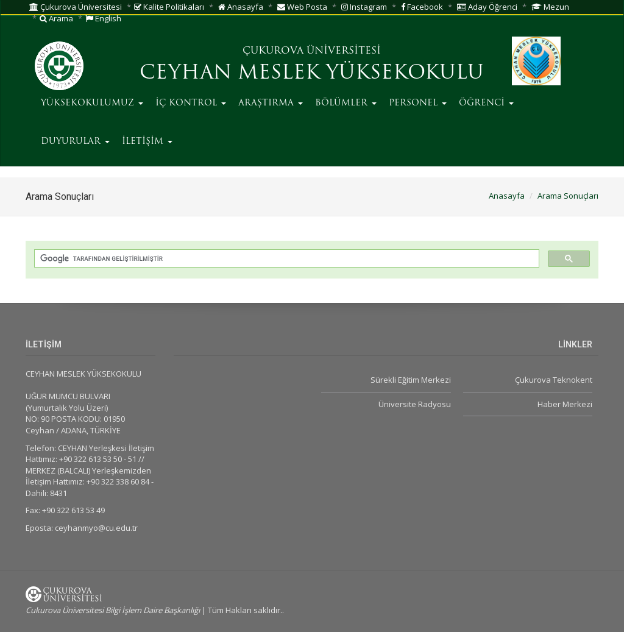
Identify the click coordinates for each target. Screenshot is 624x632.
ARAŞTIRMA (270, 103)
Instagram (364, 6)
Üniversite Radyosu (414, 404)
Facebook (422, 6)
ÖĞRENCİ (486, 103)
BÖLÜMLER (346, 103)
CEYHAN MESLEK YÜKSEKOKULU (312, 73)
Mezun (550, 6)
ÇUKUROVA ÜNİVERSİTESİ (312, 51)
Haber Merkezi (564, 404)
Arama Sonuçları (567, 195)
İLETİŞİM (147, 141)
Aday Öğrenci (487, 6)
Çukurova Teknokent (553, 379)
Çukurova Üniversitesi (75, 6)
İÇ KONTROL (190, 103)
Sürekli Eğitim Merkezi (410, 379)
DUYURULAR (75, 141)
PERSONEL (418, 103)
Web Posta (302, 6)
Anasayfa (240, 6)
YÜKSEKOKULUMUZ (92, 103)
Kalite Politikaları (169, 6)
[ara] (285, 259)
